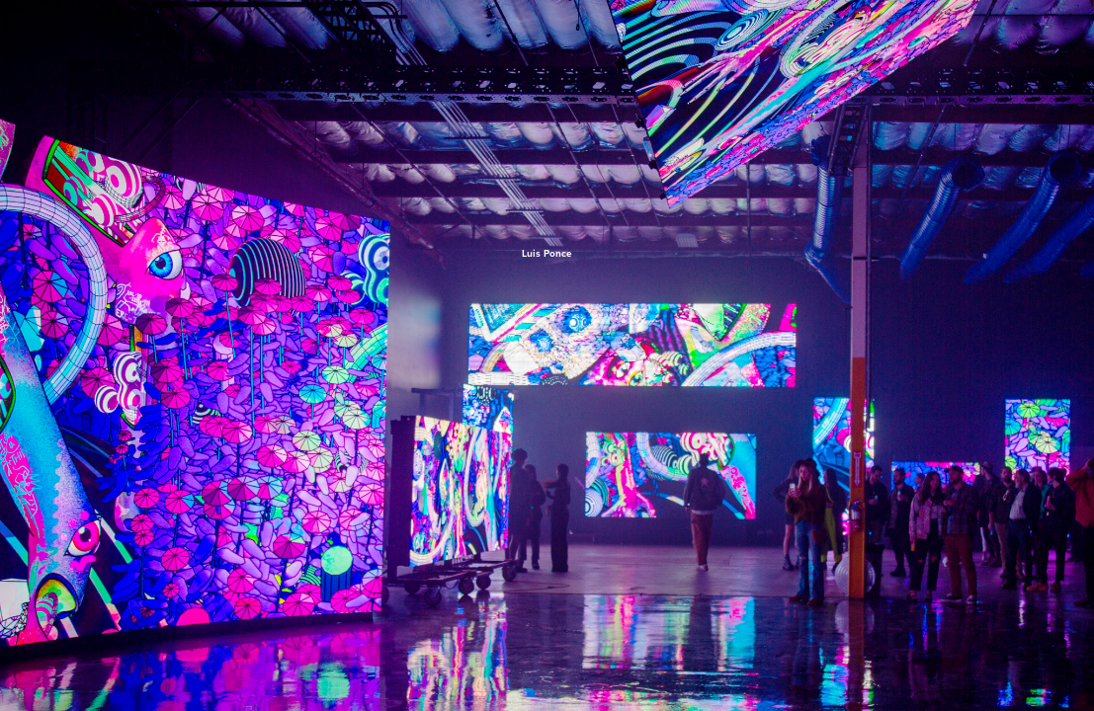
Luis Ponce (547, 253)
